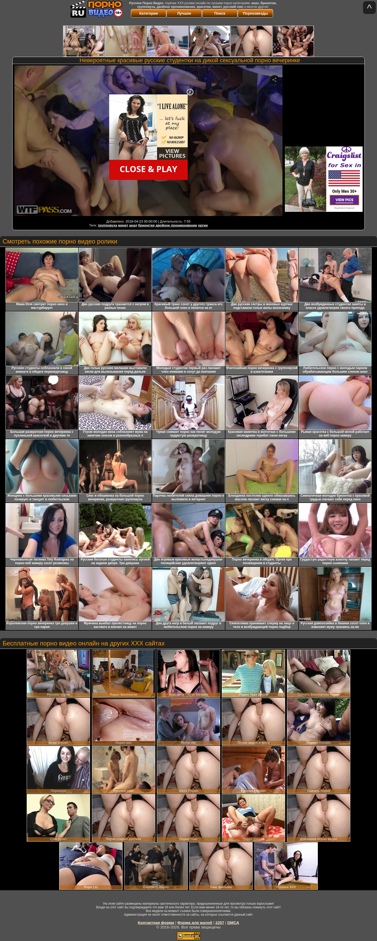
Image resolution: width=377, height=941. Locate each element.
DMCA (233, 922)
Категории (148, 13)
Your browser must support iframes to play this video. (148, 141)
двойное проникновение (176, 225)
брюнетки (146, 225)
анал (133, 225)
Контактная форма (156, 922)
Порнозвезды (255, 13)
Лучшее (184, 13)
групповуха (107, 225)
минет (123, 225)
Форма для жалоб (194, 922)
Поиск (219, 13)
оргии (203, 225)
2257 (219, 922)
